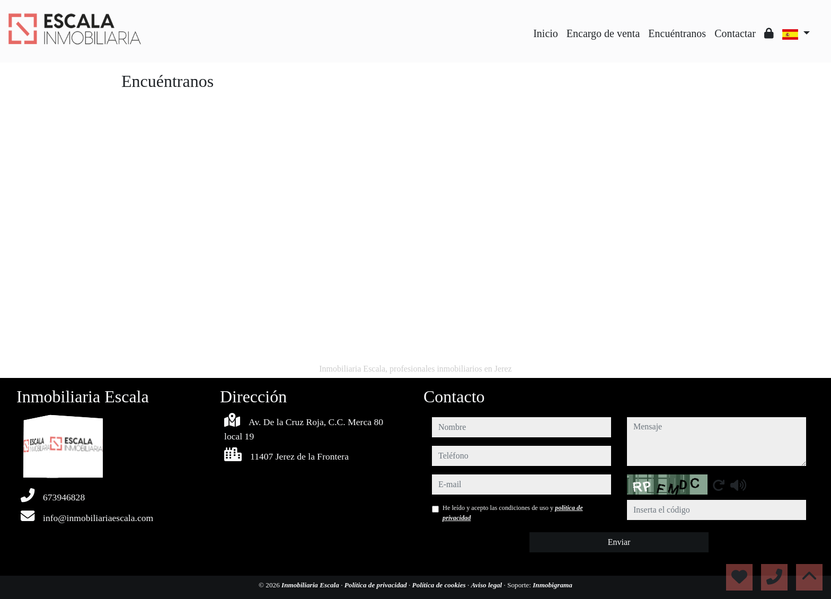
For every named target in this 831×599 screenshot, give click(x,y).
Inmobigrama (552, 585)
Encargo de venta (603, 33)
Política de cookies (439, 585)
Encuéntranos (677, 33)
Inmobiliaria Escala (311, 585)
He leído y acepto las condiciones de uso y (513, 512)
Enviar (619, 542)
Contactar (735, 33)
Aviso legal (487, 585)
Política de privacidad (376, 585)
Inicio (545, 33)
